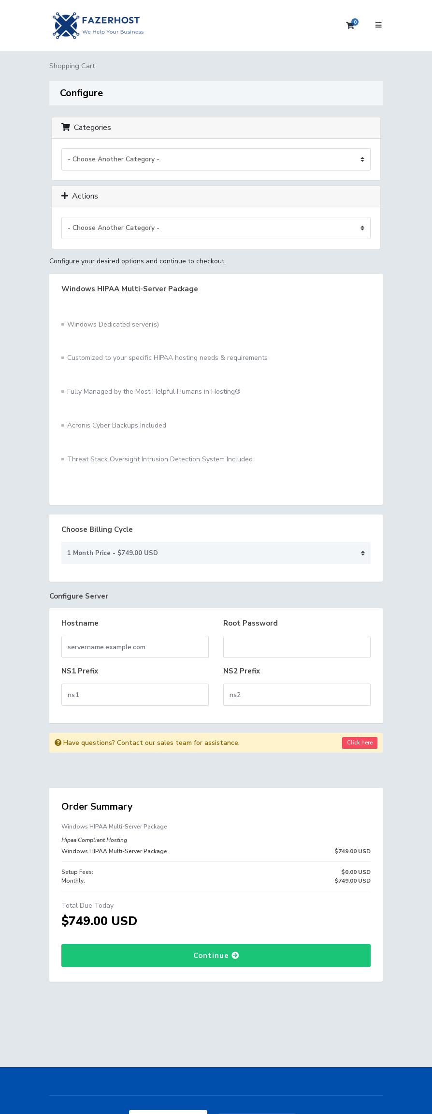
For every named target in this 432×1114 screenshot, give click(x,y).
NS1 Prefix (79, 671)
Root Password (250, 623)
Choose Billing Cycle (97, 529)
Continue (216, 955)
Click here (360, 742)
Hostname (80, 623)
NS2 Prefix (241, 671)
